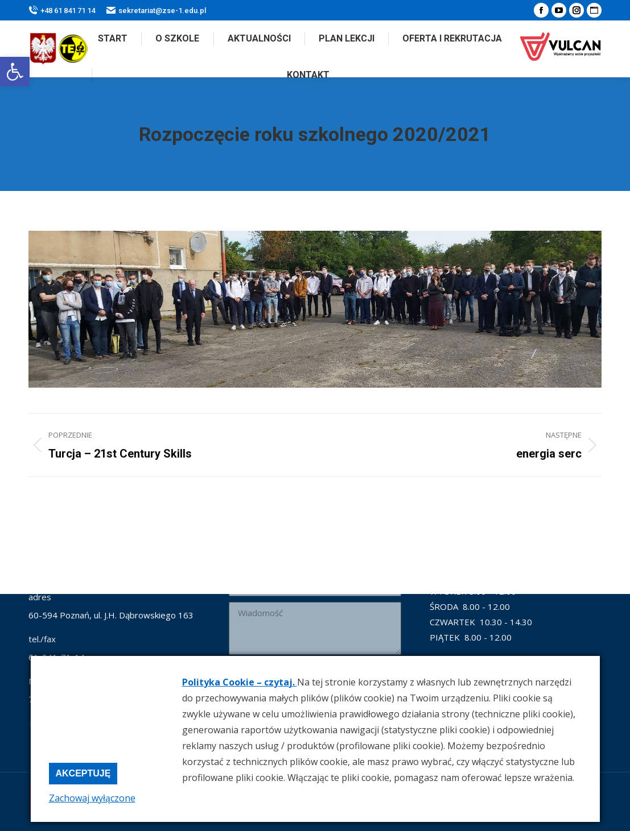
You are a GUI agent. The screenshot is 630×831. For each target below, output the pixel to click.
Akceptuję (83, 773)
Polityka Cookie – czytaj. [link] (239, 682)
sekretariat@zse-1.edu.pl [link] (156, 10)
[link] (15, 71)
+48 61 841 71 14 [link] (61, 10)
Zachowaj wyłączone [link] (92, 798)
